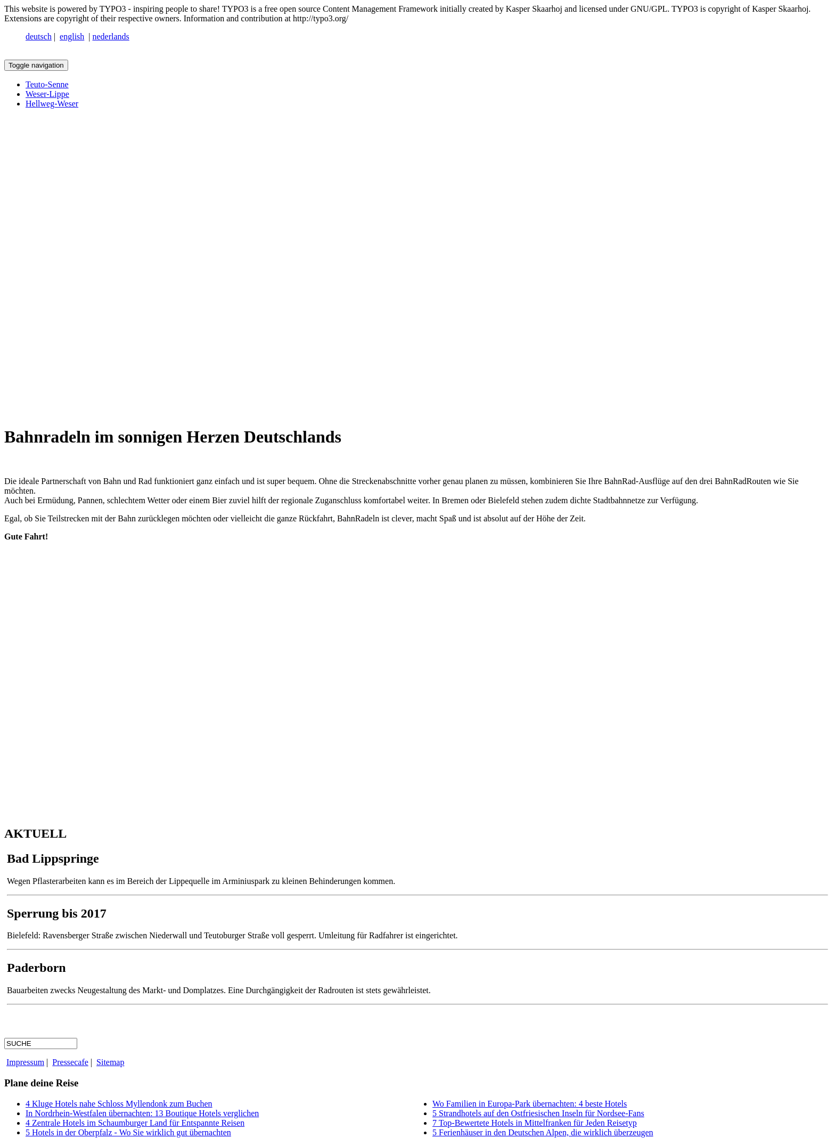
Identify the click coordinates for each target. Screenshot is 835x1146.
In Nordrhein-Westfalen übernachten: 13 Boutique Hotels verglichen (142, 1113)
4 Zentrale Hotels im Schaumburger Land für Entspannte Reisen (135, 1122)
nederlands (111, 36)
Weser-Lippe (47, 94)
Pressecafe (70, 1062)
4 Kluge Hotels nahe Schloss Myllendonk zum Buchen (119, 1103)
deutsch (39, 36)
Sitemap (110, 1062)
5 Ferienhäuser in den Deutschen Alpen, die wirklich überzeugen (542, 1132)
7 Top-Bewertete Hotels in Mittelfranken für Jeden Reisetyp (534, 1122)
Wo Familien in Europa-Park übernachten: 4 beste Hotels (529, 1103)
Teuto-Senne (47, 84)
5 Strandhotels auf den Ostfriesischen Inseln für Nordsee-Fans (538, 1113)
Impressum (25, 1062)
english (72, 36)
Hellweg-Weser (52, 103)
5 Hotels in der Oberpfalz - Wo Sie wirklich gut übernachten (128, 1132)
